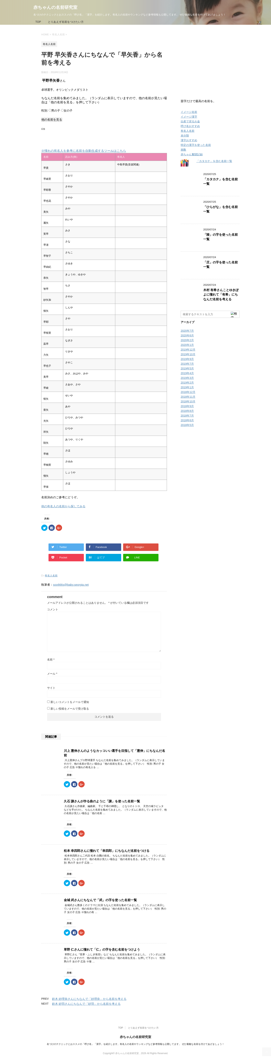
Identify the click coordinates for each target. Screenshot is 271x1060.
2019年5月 (187, 368)
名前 (50, 659)
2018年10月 (188, 401)
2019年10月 (188, 354)
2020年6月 (187, 335)
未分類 (185, 135)
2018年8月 (187, 410)
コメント (52, 609)
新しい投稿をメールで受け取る (69, 708)
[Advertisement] (87, 137)
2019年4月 (187, 373)
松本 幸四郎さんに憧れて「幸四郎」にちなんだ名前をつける (106, 850)
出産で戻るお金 (190, 121)
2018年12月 (188, 392)
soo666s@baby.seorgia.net (71, 584)
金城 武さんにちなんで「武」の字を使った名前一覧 (100, 900)
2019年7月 (187, 363)
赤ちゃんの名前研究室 (55, 7)
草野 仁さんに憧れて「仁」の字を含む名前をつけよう (102, 949)
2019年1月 (187, 387)
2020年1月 (187, 344)
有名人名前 (51, 575)
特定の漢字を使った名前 (196, 145)
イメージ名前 (189, 112)
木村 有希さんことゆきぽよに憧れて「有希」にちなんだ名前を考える (221, 294)
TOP (38, 21)
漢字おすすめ (189, 140)
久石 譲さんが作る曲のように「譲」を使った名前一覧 (102, 801)
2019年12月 (188, 349)
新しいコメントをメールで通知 (69, 702)
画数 (183, 149)
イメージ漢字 (189, 116)
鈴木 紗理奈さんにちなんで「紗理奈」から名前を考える (89, 998)
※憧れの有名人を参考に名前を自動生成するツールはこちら (83, 150)
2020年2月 (187, 340)
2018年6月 (187, 420)
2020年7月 (187, 330)
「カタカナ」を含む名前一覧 (214, 161)
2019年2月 (187, 382)
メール (52, 673)
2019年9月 (187, 359)
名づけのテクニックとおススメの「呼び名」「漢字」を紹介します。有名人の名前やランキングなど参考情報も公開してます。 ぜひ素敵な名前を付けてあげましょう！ (135, 1044)
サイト (51, 687)
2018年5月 (187, 425)
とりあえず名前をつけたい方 (66, 21)
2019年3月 (187, 377)
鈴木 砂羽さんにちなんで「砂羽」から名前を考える (86, 1003)
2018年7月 (187, 415)
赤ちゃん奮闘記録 (192, 154)
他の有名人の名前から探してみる (63, 506)
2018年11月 (188, 396)
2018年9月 (187, 406)
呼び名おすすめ (190, 126)
